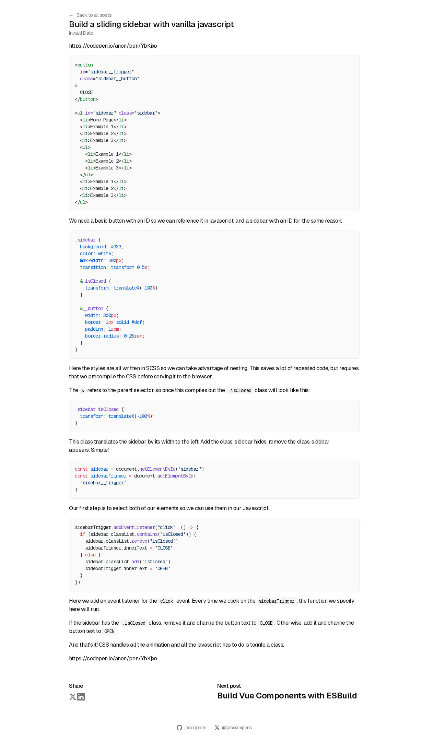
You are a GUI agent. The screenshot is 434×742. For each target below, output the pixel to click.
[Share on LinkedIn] (80, 696)
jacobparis (191, 728)
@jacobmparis (233, 728)
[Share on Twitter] (72, 696)
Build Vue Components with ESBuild (287, 695)
